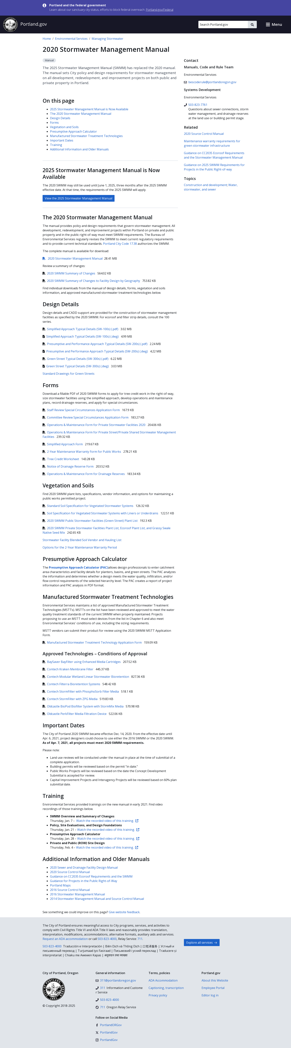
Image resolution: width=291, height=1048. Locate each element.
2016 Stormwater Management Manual (77, 894)
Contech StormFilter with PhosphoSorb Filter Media (81, 691)
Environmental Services (71, 39)
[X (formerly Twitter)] (107, 1032)
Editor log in (210, 995)
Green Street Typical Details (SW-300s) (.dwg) (76, 366)
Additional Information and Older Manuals (79, 149)
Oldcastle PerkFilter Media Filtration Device (75, 714)
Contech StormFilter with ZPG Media (70, 699)
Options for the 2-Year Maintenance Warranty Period (80, 547)
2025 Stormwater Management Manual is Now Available (89, 109)
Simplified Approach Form (63, 444)
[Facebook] (109, 1025)
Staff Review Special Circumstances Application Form (81, 410)
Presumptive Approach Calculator (73, 131)
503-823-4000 (107, 939)
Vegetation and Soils (64, 127)
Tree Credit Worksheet (61, 459)
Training (56, 145)
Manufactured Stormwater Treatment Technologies (86, 136)
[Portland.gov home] (25, 24)
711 (139, 939)
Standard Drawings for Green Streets (68, 374)
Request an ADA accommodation (65, 939)
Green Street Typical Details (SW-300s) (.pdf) (76, 359)
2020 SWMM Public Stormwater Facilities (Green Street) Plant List (90, 521)
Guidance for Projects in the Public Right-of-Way (83, 881)
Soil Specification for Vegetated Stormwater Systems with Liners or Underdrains (101, 513)
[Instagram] (107, 1040)
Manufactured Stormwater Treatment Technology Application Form (92, 642)
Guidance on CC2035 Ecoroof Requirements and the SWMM (91, 876)
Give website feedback (124, 912)
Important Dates (61, 140)
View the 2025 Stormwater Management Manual (78, 198)
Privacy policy (158, 995)
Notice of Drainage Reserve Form (68, 466)
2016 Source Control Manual (70, 890)
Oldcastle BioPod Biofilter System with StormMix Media (83, 706)
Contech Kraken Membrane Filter (68, 669)
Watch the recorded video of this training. (107, 821)
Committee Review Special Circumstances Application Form (86, 417)
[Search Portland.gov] (223, 24)
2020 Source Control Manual (70, 872)
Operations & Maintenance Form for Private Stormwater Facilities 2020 (94, 425)
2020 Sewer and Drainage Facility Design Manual (84, 867)
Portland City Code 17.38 (120, 244)
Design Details (60, 118)
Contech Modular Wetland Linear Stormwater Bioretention (86, 677)
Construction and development (205, 185)
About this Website (215, 980)
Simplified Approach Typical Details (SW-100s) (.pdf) (81, 329)
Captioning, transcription (166, 988)
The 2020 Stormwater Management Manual (80, 114)
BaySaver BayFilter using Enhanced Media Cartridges (82, 662)
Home (47, 39)
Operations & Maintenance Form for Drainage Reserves (84, 474)
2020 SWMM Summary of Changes (69, 273)
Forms (54, 123)
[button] (274, 24)
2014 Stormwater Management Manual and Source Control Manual (97, 899)
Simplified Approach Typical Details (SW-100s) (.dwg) (81, 336)
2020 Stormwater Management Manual (73, 258)
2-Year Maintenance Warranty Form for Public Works (82, 452)
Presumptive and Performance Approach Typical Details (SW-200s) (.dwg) (96, 351)
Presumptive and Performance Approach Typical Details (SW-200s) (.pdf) (95, 344)
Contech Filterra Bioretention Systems (72, 684)
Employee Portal (213, 988)
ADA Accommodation (163, 980)
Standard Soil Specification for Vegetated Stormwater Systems (88, 506)
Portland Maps (60, 885)
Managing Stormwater (107, 39)
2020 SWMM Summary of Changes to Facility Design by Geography (92, 281)
